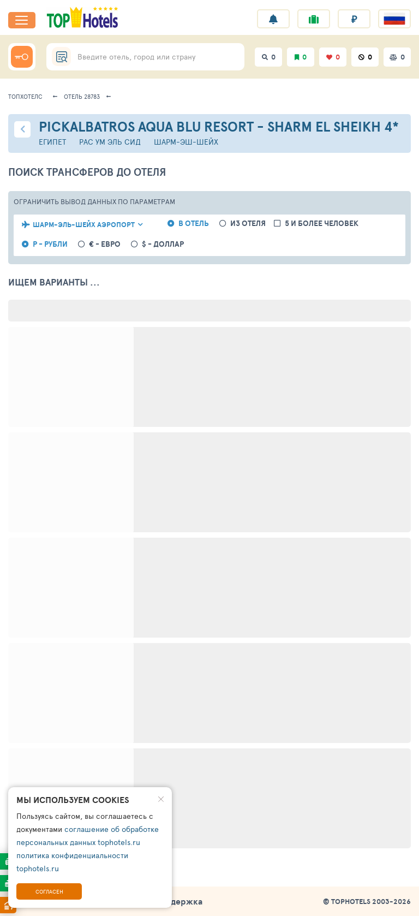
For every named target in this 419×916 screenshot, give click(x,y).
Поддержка (178, 901)
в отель (193, 223)
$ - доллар (163, 244)
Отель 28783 (82, 96)
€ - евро (105, 244)
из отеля (248, 223)
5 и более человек (321, 223)
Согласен (49, 891)
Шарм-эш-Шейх (186, 141)
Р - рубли (50, 244)
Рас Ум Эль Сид (110, 141)
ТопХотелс (25, 96)
